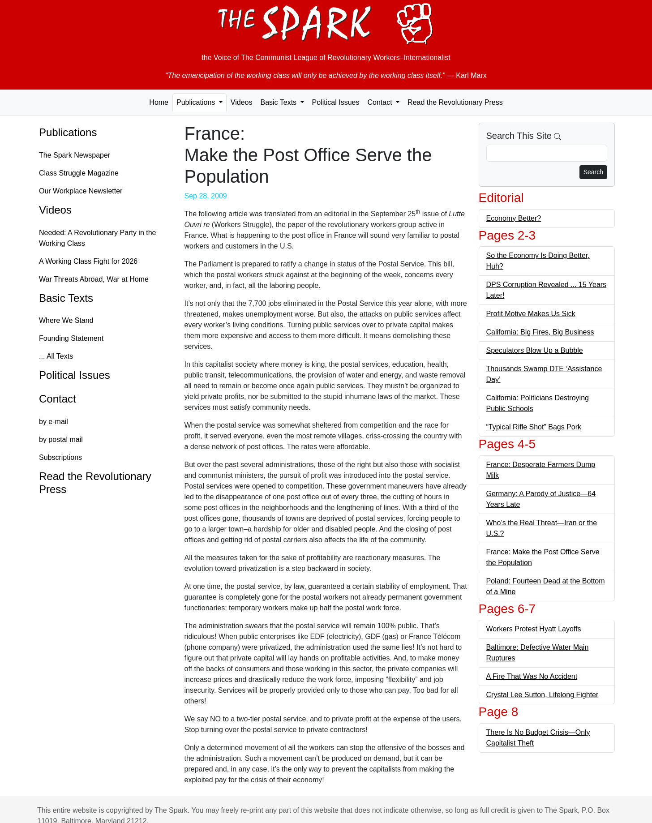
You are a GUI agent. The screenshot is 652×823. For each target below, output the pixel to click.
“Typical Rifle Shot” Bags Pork (534, 427)
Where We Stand (66, 320)
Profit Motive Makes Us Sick (530, 313)
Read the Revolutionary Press (455, 102)
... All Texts (56, 356)
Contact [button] (380, 102)
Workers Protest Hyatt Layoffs (533, 629)
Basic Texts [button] (279, 102)
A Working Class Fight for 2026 (88, 261)
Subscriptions (60, 457)
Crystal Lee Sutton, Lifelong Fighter (542, 695)
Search (593, 172)
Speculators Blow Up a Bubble (534, 350)
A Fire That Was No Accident (532, 676)
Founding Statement (71, 338)
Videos (242, 102)
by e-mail (53, 421)
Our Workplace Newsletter (80, 191)
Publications (68, 132)
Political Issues (336, 102)
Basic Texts (66, 298)
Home (158, 102)
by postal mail (61, 439)
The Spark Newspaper (74, 155)
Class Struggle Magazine (79, 173)
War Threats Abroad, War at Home (94, 279)
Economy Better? (513, 218)
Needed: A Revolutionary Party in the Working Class (97, 238)
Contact (57, 399)
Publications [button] (196, 102)
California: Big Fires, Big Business (540, 332)
